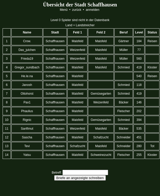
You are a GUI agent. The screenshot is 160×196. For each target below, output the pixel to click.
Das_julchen (27, 50)
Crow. (27, 41)
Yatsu (27, 155)
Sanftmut (27, 128)
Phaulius (27, 111)
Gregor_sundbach (27, 67)
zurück (76, 10)
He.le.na (27, 76)
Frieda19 (27, 58)
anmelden (92, 10)
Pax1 (27, 102)
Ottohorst (27, 93)
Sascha (27, 137)
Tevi (27, 146)
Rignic (27, 120)
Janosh (27, 85)
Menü (63, 10)
